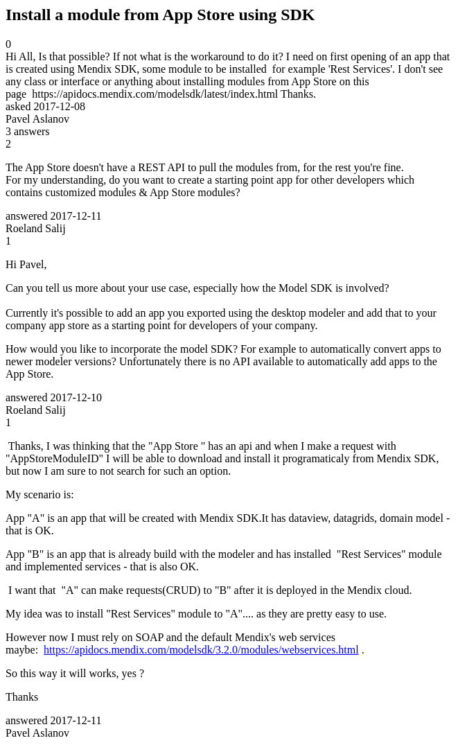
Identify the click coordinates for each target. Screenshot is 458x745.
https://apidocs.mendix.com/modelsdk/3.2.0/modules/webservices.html (201, 650)
